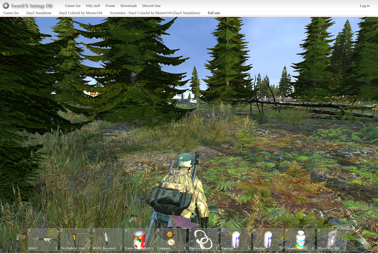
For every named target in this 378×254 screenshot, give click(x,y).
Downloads (128, 6)
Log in (364, 6)
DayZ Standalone (39, 13)
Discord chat (151, 6)
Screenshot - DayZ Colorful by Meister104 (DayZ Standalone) (155, 13)
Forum (110, 6)
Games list (73, 6)
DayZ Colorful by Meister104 (80, 13)
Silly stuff (93, 6)
